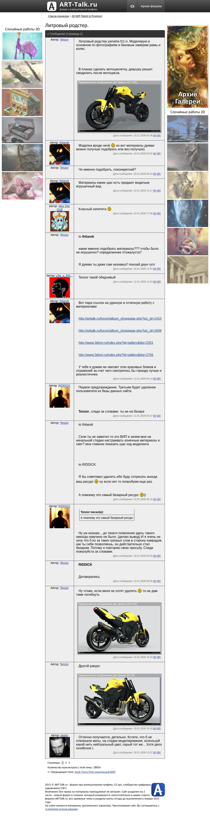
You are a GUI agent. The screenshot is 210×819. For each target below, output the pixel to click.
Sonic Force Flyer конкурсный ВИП (95, 772)
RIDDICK (64, 385)
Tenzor (64, 39)
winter (64, 735)
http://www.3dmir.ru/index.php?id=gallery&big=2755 (116, 355)
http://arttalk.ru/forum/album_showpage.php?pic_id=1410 (120, 318)
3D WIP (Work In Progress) (87, 16)
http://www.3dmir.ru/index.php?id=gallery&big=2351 (116, 342)
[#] (154, 135)
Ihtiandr (64, 142)
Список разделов (58, 16)
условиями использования (61, 809)
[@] (159, 135)
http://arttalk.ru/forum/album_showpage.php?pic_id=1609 (120, 330)
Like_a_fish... (64, 275)
